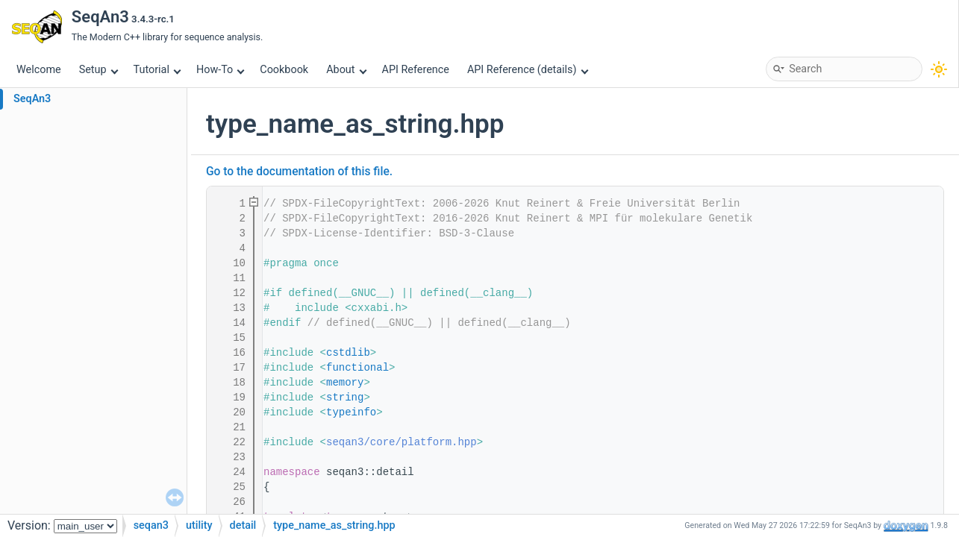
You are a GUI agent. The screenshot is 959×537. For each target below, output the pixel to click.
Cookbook (284, 69)
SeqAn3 (32, 98)
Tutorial (157, 69)
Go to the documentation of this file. (299, 171)
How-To (220, 69)
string (344, 397)
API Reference (415, 69)
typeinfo (351, 412)
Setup (98, 69)
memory (344, 383)
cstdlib (348, 353)
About (346, 69)
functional (357, 368)
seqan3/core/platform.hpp (401, 442)
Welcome (38, 69)
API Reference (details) (527, 69)
